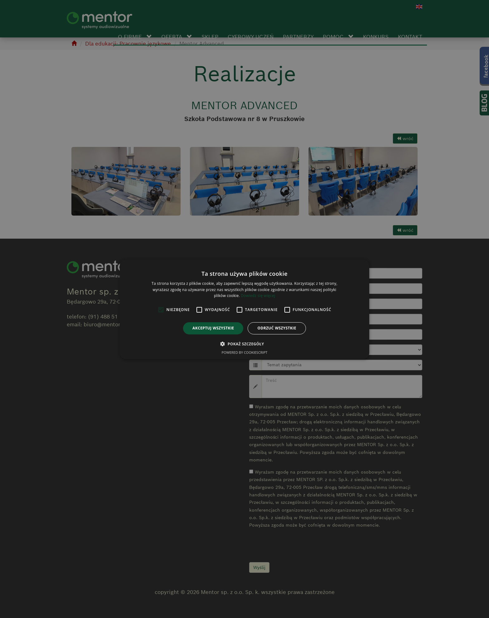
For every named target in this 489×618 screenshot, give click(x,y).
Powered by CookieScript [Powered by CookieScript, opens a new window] (245, 352)
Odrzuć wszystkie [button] (276, 328)
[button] (244, 344)
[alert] (244, 309)
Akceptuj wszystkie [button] (213, 328)
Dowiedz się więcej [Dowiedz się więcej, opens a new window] (258, 295)
